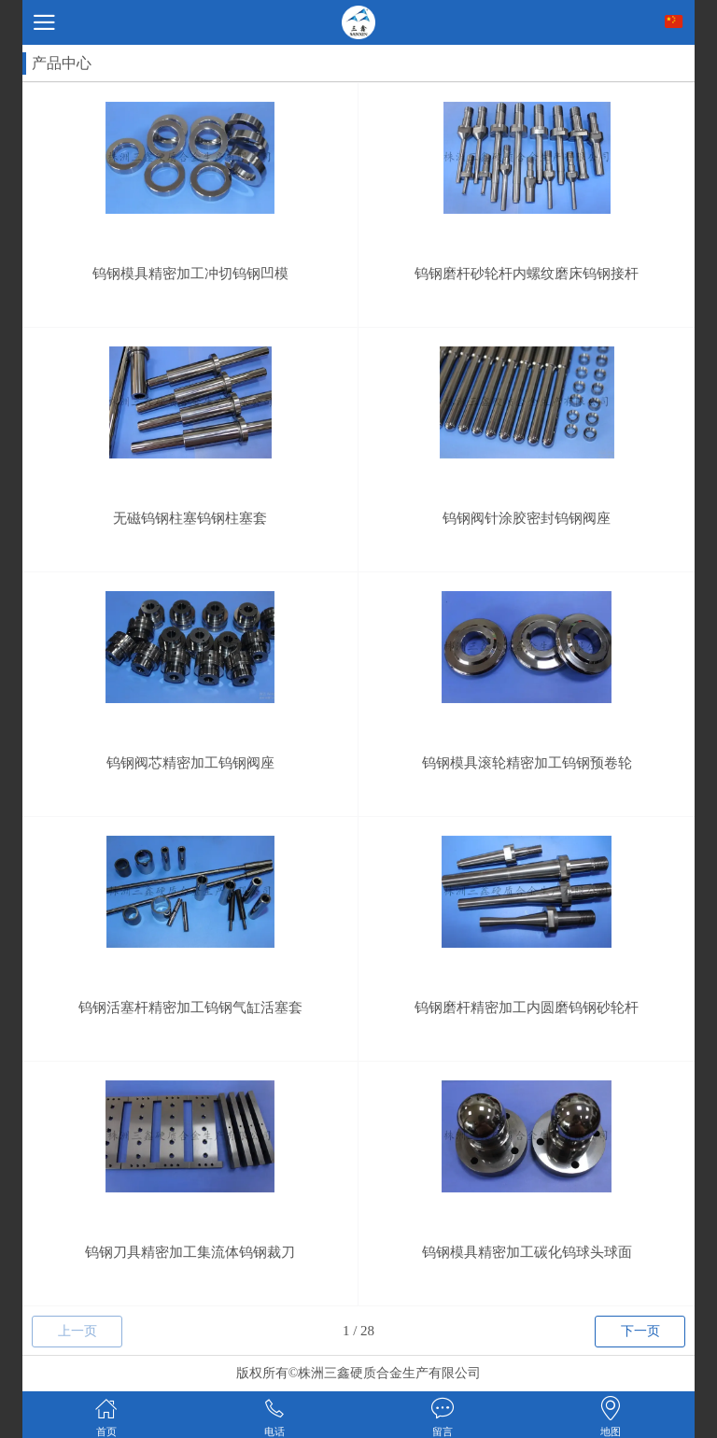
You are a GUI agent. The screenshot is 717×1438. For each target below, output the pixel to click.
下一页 (640, 1331)
